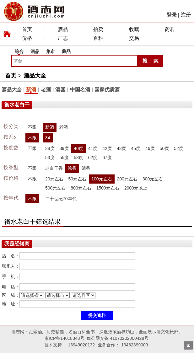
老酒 (46, 89)
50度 (164, 148)
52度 (178, 148)
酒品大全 (35, 75)
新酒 (31, 89)
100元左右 (101, 178)
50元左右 (77, 178)
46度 (150, 148)
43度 (121, 148)
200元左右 (127, 178)
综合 (19, 51)
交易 (134, 38)
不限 (32, 127)
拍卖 (98, 29)
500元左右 (55, 187)
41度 (93, 148)
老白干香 (54, 168)
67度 (107, 157)
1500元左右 (107, 187)
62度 (93, 157)
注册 (186, 15)
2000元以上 (135, 187)
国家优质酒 (107, 89)
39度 (64, 148)
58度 (78, 157)
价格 (27, 38)
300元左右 (153, 178)
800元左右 (81, 187)
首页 (27, 29)
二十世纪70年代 (61, 198)
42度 (107, 148)
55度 (64, 157)
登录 (172, 15)
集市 (50, 51)
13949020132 (81, 344)
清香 (86, 168)
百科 (98, 38)
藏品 (66, 51)
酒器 (60, 89)
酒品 (63, 29)
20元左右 (54, 178)
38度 (50, 148)
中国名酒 (80, 89)
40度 (78, 148)
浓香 (72, 168)
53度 (50, 157)
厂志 (63, 38)
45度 (135, 148)
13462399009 (134, 344)
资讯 (169, 29)
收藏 (134, 29)
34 (47, 137)
